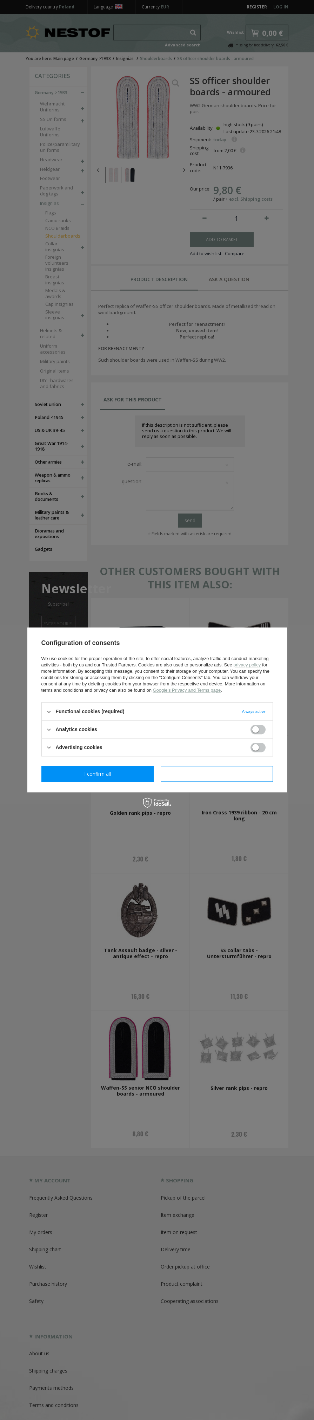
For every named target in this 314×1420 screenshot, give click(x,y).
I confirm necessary (97, 773)
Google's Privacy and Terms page (187, 690)
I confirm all (216, 773)
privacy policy (247, 664)
